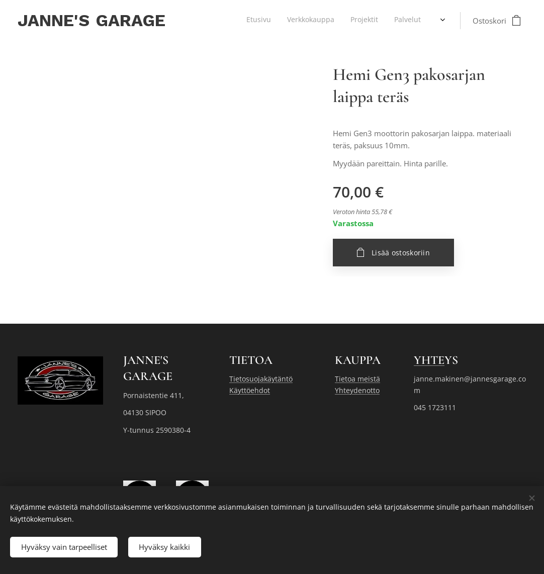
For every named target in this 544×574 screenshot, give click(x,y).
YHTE (429, 360)
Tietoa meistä (357, 379)
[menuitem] (364, 20)
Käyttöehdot (249, 390)
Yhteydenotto (357, 390)
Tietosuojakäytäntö (261, 379)
